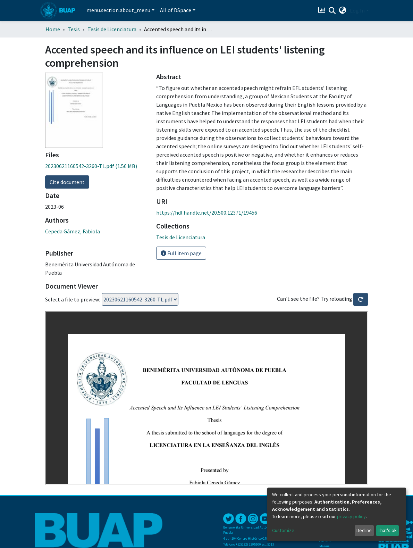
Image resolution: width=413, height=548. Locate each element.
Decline (364, 530)
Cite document (67, 181)
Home (52, 29)
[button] (342, 10)
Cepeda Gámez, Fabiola (72, 231)
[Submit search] (332, 10)
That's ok (387, 530)
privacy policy (351, 516)
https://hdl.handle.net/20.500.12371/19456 (206, 212)
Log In (357, 10)
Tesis (74, 29)
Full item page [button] (181, 253)
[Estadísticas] (323, 10)
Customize (283, 530)
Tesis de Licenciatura (111, 29)
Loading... (140, 299)
